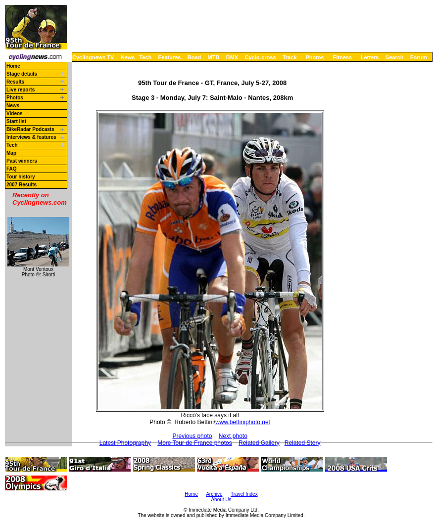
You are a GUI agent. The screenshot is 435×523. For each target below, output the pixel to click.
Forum (418, 57)
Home (13, 66)
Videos (14, 113)
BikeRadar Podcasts (30, 129)
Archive (214, 494)
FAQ (11, 169)
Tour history (20, 176)
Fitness (342, 57)
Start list (16, 121)
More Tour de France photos (194, 442)
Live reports (20, 89)
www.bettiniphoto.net (242, 422)
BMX (232, 57)
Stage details (21, 74)
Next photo (233, 436)
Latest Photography (125, 442)
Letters (370, 57)
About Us (221, 499)
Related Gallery (259, 442)
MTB (214, 57)
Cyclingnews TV (93, 57)
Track (290, 57)
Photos (314, 57)
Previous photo (192, 436)
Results (15, 82)
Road (194, 57)
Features (169, 57)
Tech (145, 57)
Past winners (21, 161)
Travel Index (244, 494)
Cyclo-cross (260, 57)
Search (395, 57)
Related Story (303, 442)
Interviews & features (31, 137)
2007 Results (21, 184)
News (128, 57)
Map (11, 153)
